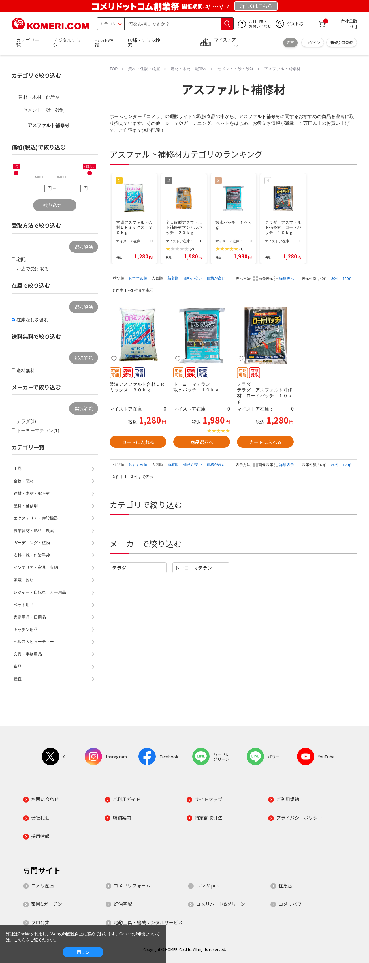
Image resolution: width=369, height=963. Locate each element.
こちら (20, 940)
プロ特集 (40, 922)
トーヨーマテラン (193, 567)
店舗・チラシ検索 (144, 42)
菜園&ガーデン (46, 904)
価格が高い (216, 278)
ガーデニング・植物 (32, 542)
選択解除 (83, 246)
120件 (347, 278)
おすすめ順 (138, 278)
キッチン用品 (26, 629)
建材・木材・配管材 (39, 97)
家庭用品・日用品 (30, 617)
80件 (335, 278)
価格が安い (193, 278)
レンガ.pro (207, 885)
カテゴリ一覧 (27, 42)
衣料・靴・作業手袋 (32, 555)
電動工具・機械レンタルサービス (148, 922)
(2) (192, 249)
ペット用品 (24, 604)
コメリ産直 (42, 885)
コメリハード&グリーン (220, 904)
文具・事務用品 (28, 654)
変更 (290, 42)
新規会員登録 (341, 42)
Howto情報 (104, 42)
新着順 (173, 278)
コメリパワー (292, 904)
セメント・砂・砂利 (44, 110)
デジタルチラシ (67, 42)
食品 (18, 666)
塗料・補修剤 (26, 505)
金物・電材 (24, 481)
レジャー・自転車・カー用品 (40, 592)
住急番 (285, 885)
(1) (241, 249)
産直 (18, 679)
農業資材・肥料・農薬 (34, 530)
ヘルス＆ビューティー (34, 641)
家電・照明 (24, 580)
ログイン (312, 42)
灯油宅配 (123, 904)
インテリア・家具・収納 (36, 567)
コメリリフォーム (132, 885)
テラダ (119, 567)
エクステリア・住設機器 (36, 518)
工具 (18, 468)
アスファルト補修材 (48, 125)
